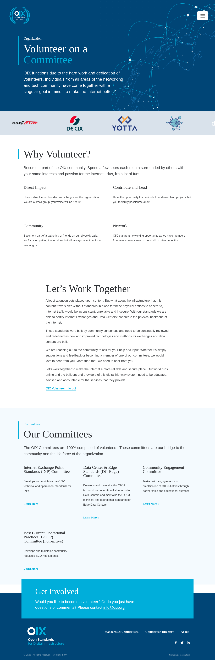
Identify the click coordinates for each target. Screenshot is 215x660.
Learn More (32, 503)
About (185, 631)
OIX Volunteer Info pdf (61, 388)
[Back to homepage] (20, 15)
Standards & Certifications (121, 631)
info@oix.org (114, 607)
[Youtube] (188, 642)
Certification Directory (159, 631)
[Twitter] (182, 642)
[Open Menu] (202, 15)
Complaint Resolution (179, 654)
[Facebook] (176, 642)
